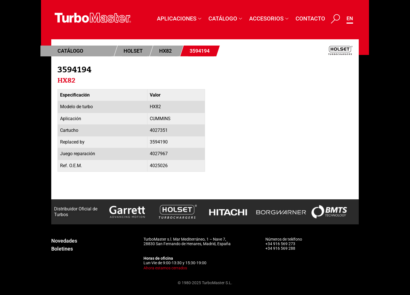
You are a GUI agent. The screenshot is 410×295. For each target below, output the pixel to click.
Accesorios (269, 18)
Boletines (62, 249)
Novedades (64, 241)
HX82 (165, 51)
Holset (133, 51)
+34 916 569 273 (280, 243)
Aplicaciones (180, 18)
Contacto (310, 18)
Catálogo (225, 18)
